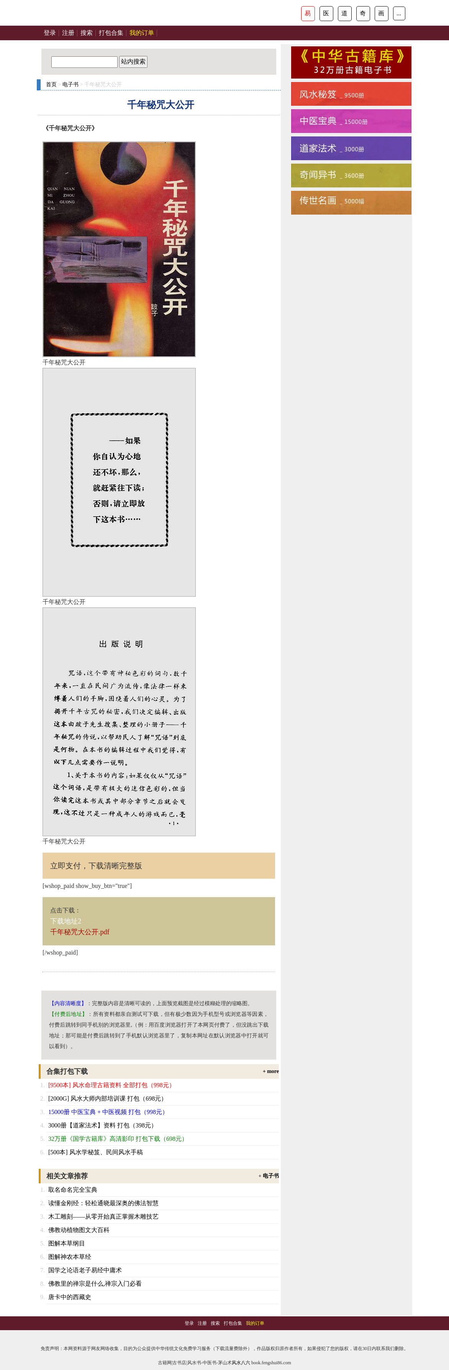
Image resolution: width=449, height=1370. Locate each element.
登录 (50, 33)
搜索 (86, 33)
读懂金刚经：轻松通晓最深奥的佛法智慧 (103, 1203)
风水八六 (241, 1362)
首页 (51, 84)
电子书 (70, 84)
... (399, 13)
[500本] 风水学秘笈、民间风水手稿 (95, 1152)
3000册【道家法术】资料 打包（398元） (102, 1125)
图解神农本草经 (69, 1257)
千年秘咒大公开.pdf (80, 932)
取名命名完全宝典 (72, 1189)
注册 (68, 33)
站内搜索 (133, 61)
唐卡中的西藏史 (69, 1297)
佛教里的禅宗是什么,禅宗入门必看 (95, 1283)
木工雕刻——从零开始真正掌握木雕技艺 (103, 1216)
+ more (271, 1071)
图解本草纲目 (66, 1243)
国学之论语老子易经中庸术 (85, 1270)
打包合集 (111, 33)
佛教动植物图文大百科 (79, 1230)
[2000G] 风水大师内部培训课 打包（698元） (107, 1098)
